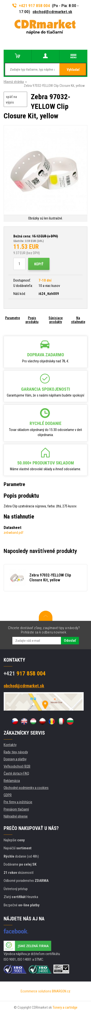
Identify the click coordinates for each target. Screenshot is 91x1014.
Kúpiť (38, 264)
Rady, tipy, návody (16, 752)
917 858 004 (25, 673)
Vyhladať (73, 70)
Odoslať (70, 640)
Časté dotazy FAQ (16, 773)
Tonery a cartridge (65, 1007)
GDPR (8, 795)
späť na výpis (11, 100)
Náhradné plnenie (16, 816)
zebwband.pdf (13, 533)
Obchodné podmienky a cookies (26, 788)
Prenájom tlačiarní (16, 809)
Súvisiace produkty (56, 320)
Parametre (12, 318)
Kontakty (10, 745)
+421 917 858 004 (31, 5)
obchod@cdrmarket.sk (52, 11)
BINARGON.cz (61, 991)
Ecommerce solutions (36, 991)
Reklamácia (12, 781)
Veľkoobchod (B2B (17, 766)
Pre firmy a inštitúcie (18, 802)
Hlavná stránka (14, 82)
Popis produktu (31, 320)
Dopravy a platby (15, 759)
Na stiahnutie (78, 320)
